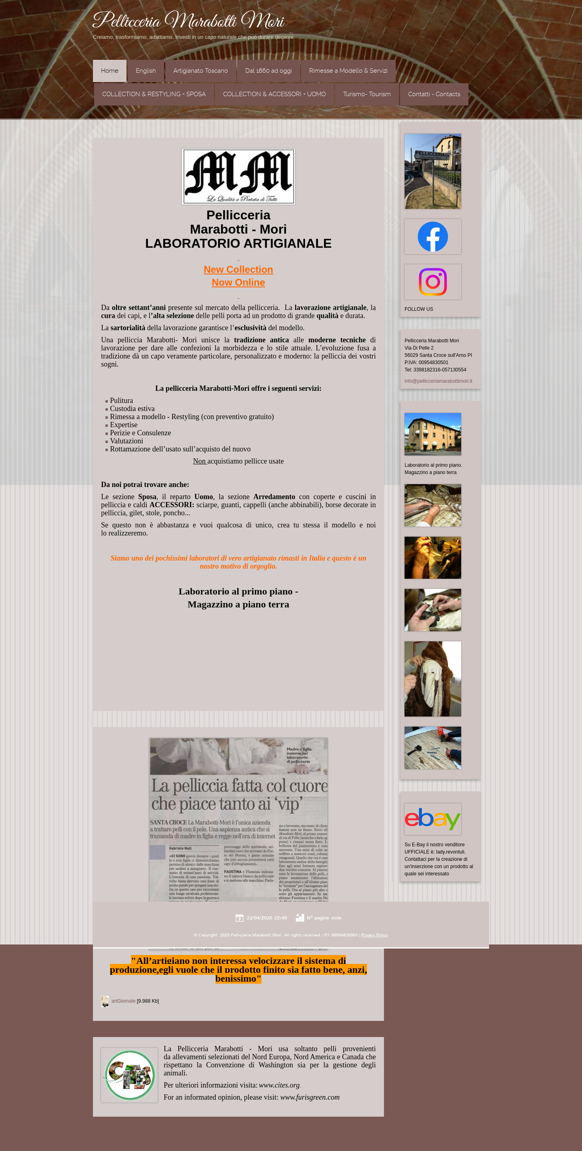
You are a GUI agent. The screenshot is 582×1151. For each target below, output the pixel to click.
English (146, 70)
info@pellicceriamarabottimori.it (438, 381)
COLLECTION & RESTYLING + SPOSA (154, 94)
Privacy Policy (374, 935)
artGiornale (123, 1001)
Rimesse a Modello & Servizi (348, 70)
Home (109, 70)
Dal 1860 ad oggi (268, 70)
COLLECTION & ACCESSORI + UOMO (274, 94)
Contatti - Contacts (434, 94)
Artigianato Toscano (200, 70)
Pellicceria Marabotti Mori (188, 22)
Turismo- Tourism (367, 94)
